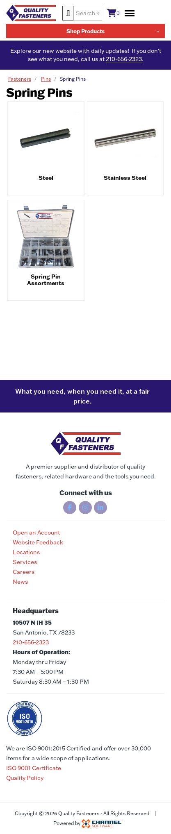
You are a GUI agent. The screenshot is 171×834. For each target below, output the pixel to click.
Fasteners (19, 79)
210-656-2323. (125, 59)
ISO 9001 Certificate (33, 768)
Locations (26, 552)
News (20, 581)
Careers (23, 572)
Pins (46, 79)
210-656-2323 (31, 642)
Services (25, 562)
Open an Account (36, 532)
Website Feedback (38, 542)
